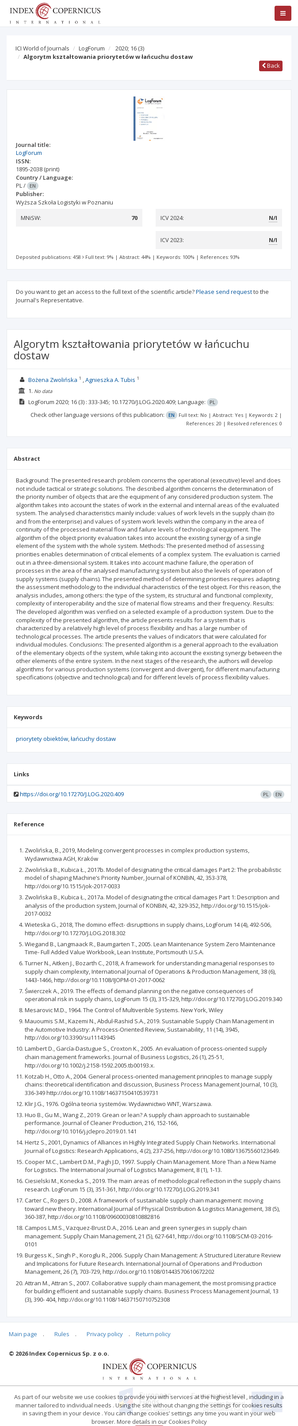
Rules (61, 1334)
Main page (23, 1334)
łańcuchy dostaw (93, 739)
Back (271, 65)
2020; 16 (129, 48)
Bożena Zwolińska (52, 380)
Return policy (153, 1334)
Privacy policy (105, 1334)
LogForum (92, 48)
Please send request (224, 292)
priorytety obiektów (42, 739)
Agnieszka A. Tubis (110, 380)
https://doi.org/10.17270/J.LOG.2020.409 (72, 794)
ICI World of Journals (42, 48)
